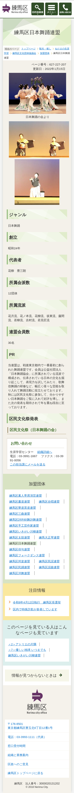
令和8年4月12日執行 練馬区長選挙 (37, 602)
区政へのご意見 (18, 764)
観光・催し (45, 48)
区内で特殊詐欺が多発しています (35, 609)
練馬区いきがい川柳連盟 (24, 655)
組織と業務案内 (18, 755)
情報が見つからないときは (34, 675)
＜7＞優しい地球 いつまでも (27, 649)
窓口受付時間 (16, 746)
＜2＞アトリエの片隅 (22, 644)
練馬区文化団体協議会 (24, 53)
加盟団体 (45, 53)
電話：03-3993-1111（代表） (27, 737)
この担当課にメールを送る (27, 464)
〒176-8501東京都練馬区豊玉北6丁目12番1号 (30, 726)
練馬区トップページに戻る (25, 773)
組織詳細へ (44, 452)
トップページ (28, 48)
